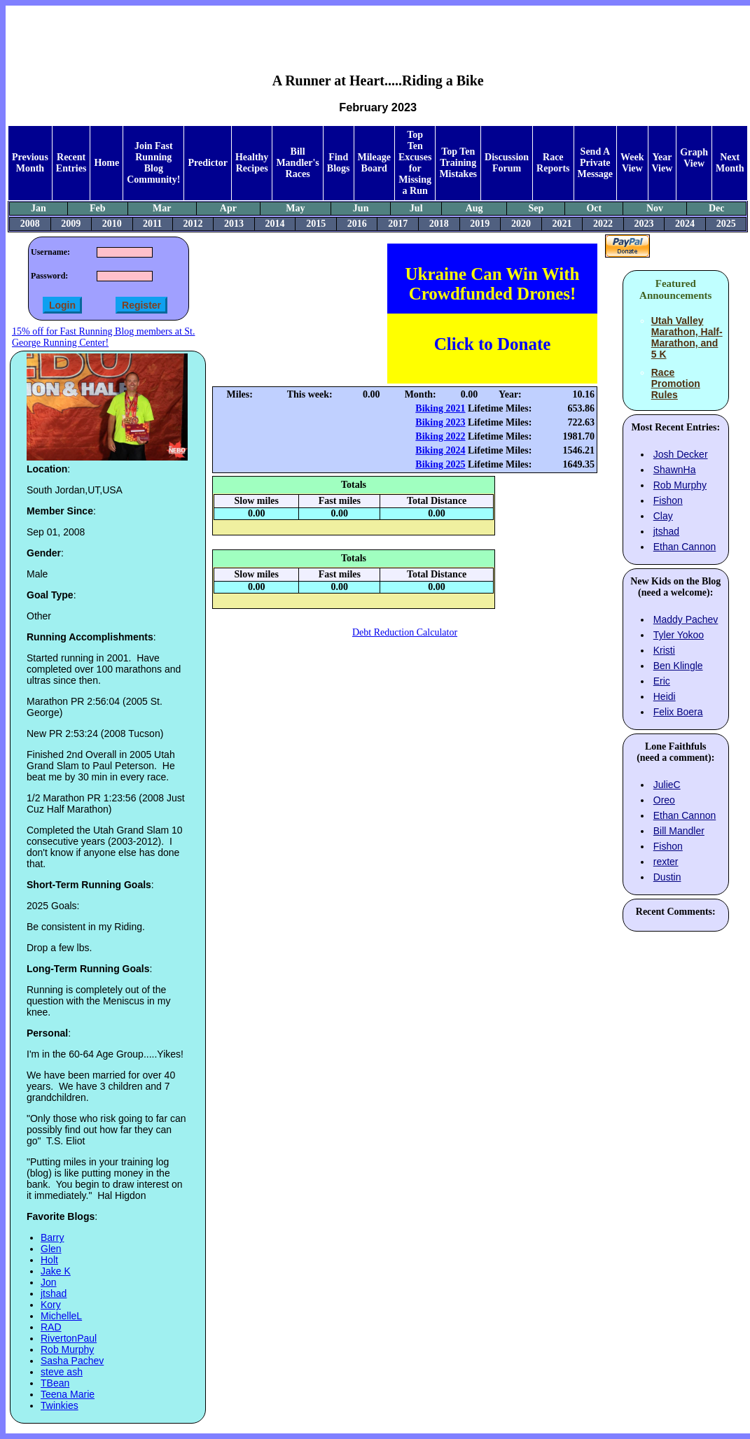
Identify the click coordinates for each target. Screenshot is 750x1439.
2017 (398, 223)
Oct (594, 208)
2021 (561, 223)
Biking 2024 (440, 450)
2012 (193, 223)
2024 (685, 223)
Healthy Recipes (251, 163)
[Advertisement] (378, 29)
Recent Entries (71, 163)
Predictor (208, 162)
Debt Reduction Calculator (404, 632)
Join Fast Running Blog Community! (153, 163)
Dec (717, 208)
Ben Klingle (678, 665)
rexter (666, 861)
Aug (474, 208)
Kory (51, 1304)
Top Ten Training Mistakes (458, 162)
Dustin (667, 877)
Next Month (730, 163)
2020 (521, 223)
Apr (228, 208)
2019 (479, 223)
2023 (644, 223)
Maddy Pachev (685, 619)
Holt (49, 1259)
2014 (275, 223)
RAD (51, 1327)
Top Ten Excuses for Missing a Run (414, 162)
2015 (316, 223)
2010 (112, 223)
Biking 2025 (440, 464)
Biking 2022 (440, 436)
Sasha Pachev (72, 1360)
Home (106, 162)
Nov (654, 208)
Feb (98, 208)
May (295, 208)
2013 (234, 223)
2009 (71, 223)
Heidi (664, 696)
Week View (632, 163)
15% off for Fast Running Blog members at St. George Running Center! (103, 337)
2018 (439, 223)
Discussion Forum (507, 163)
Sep (535, 208)
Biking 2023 (440, 422)
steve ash (62, 1371)
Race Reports (552, 163)
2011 (152, 223)
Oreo (664, 800)
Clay (663, 515)
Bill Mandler (678, 830)
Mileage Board (374, 163)
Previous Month (30, 163)
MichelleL (61, 1315)
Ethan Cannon (684, 546)
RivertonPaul (69, 1338)
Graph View (694, 158)
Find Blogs (338, 163)
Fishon (668, 500)
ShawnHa (674, 469)
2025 (726, 223)
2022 (603, 223)
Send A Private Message (595, 162)
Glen (51, 1248)
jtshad (54, 1293)
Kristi (664, 650)
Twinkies (59, 1405)
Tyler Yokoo (678, 634)
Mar (162, 208)
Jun (361, 208)
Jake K (56, 1271)
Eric (661, 681)
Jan (38, 208)
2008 (30, 223)
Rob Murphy (67, 1349)
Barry (52, 1237)
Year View (662, 163)
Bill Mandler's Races (297, 162)
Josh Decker (680, 454)
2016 (357, 223)
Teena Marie (68, 1394)
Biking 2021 (440, 408)
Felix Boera (678, 711)
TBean (55, 1383)
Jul (416, 208)
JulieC (667, 784)
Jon (49, 1282)
